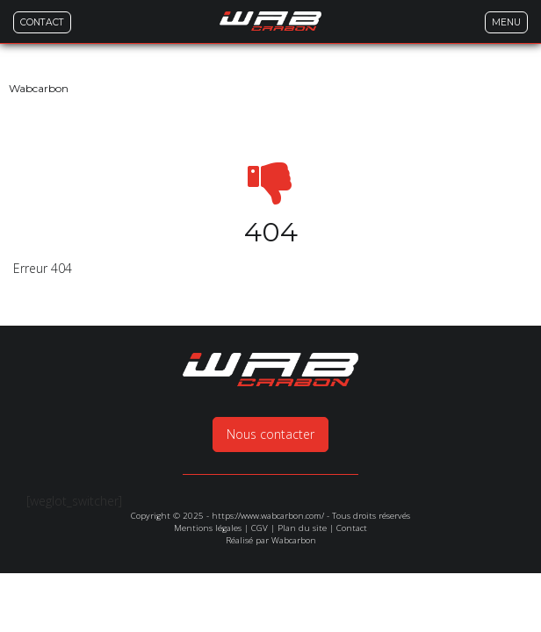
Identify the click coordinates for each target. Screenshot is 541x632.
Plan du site (302, 475)
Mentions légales (208, 475)
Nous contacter (270, 381)
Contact (351, 475)
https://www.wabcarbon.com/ (268, 463)
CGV (259, 475)
